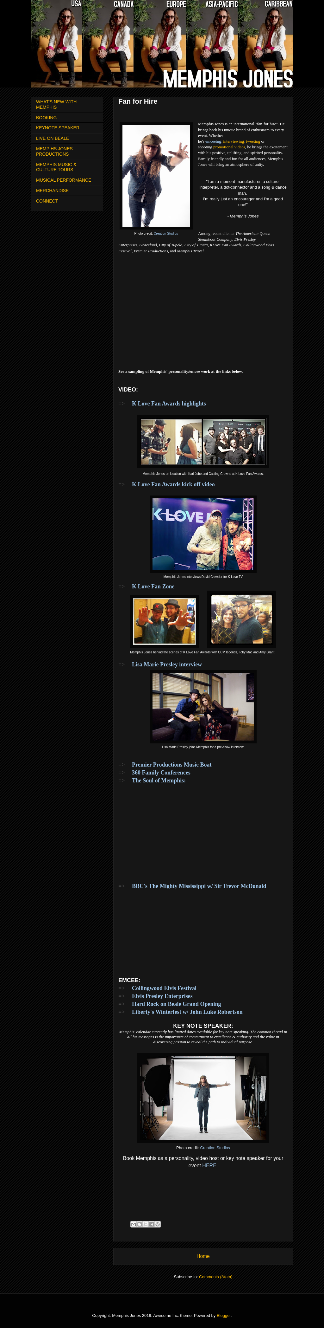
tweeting (253, 141)
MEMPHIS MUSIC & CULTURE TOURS (56, 167)
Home (203, 1256)
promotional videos (229, 147)
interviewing (233, 141)
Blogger (224, 1315)
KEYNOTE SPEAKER (57, 127)
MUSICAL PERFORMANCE (63, 180)
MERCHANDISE (52, 190)
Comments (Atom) (215, 1276)
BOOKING (46, 117)
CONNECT (47, 201)
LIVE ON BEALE (52, 138)
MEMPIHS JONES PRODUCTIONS (54, 151)
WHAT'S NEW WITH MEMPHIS (56, 104)
